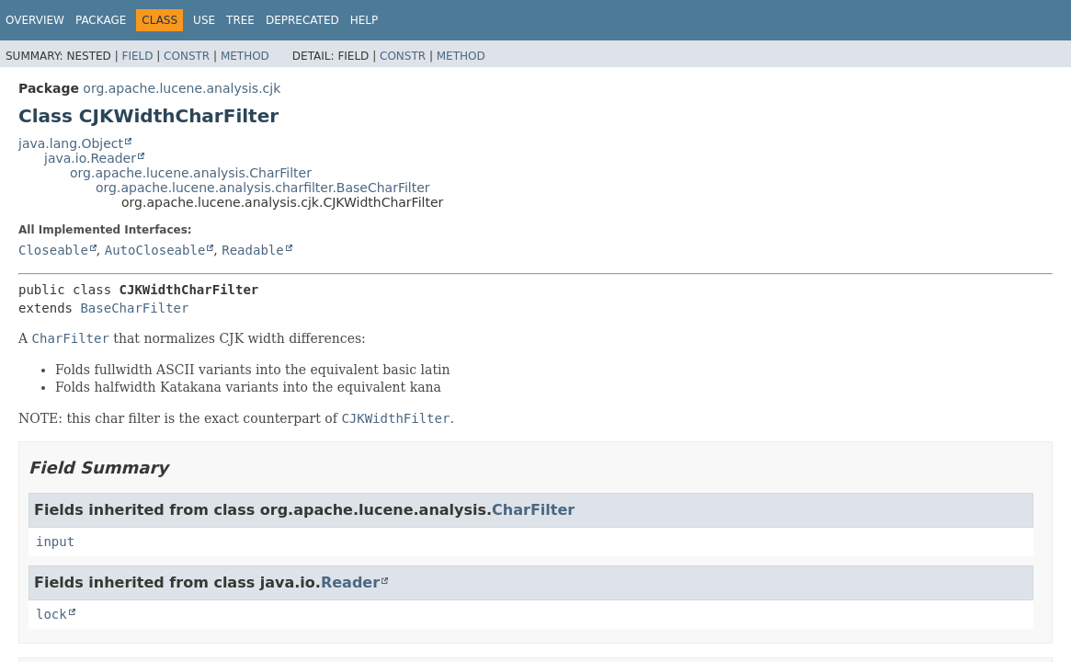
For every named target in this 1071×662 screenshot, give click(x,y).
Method (245, 56)
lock (51, 614)
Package (100, 20)
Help (364, 20)
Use (204, 20)
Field (137, 56)
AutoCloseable (155, 250)
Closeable (53, 250)
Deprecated (302, 20)
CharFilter (533, 510)
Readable (252, 250)
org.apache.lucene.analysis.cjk (181, 88)
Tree (240, 20)
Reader (350, 582)
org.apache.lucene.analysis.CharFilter (191, 173)
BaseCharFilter (134, 308)
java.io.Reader (90, 158)
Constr (187, 56)
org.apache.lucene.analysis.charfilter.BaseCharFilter (263, 187)
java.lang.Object (70, 143)
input (55, 541)
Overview (35, 20)
